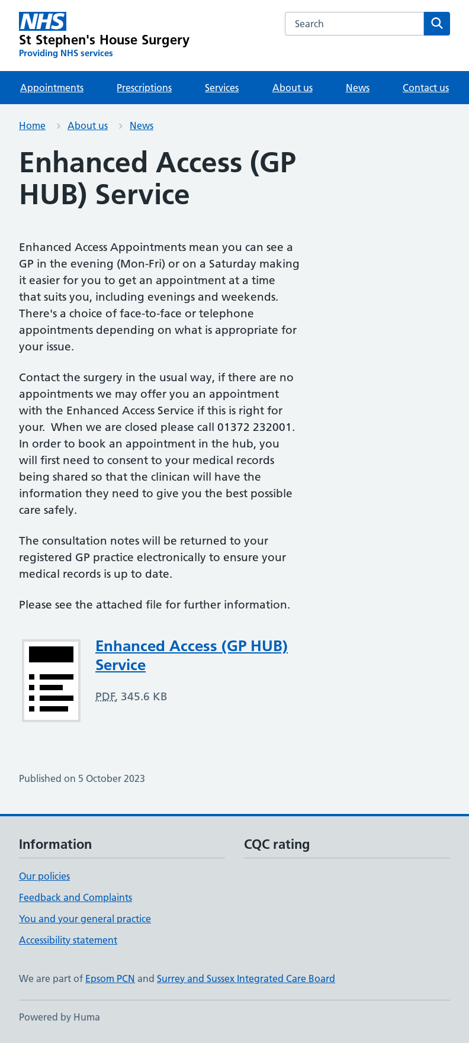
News (358, 88)
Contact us (426, 88)
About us (292, 88)
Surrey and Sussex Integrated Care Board (246, 978)
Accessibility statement (68, 940)
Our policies (44, 876)
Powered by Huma (59, 1017)
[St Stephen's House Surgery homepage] (104, 35)
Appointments (51, 88)
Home (32, 125)
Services (222, 88)
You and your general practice (85, 919)
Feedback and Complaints (75, 897)
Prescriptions (144, 88)
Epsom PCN (110, 978)
